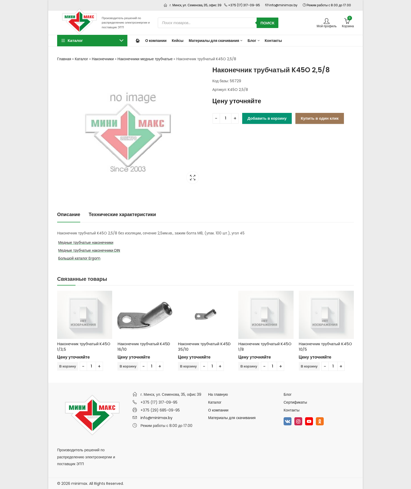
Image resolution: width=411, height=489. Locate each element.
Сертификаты (295, 402)
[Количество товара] (225, 118)
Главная (64, 59)
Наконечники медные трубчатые (144, 59)
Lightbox (193, 178)
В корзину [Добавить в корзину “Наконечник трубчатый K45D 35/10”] (188, 366)
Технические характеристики (122, 214)
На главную (218, 394)
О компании (218, 410)
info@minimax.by (156, 417)
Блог (287, 394)
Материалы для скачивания (232, 417)
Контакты (291, 410)
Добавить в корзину (266, 118)
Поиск (267, 23)
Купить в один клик (319, 118)
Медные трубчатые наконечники (85, 242)
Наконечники (103, 59)
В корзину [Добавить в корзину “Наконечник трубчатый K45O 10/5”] (309, 366)
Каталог (81, 59)
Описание (68, 214)
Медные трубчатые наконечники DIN (89, 250)
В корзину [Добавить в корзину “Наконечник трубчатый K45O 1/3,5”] (67, 366)
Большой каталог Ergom (79, 258)
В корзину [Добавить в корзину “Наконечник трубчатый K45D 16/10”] (128, 366)
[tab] (68, 214)
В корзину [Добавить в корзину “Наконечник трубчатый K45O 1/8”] (248, 366)
